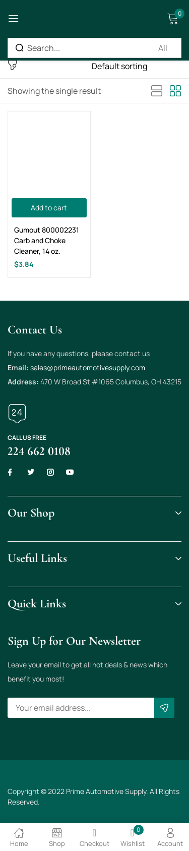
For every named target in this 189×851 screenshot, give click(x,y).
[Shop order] (136, 66)
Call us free (27, 437)
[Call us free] (17, 413)
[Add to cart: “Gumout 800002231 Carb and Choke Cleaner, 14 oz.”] (49, 207)
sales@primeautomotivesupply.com (87, 367)
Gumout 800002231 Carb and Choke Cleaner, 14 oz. (46, 240)
